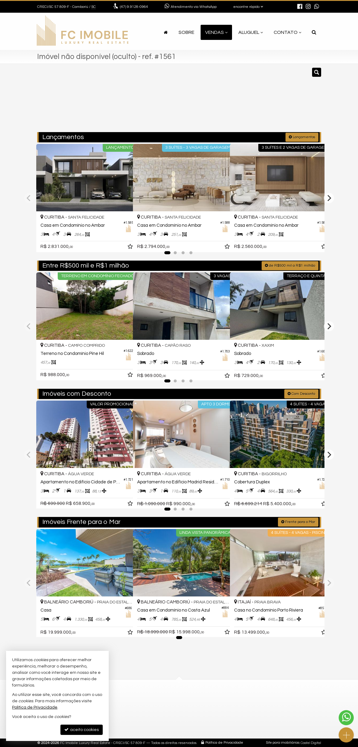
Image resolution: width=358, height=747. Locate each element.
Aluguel (250, 32)
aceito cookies (81, 729)
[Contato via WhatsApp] (346, 717)
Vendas (216, 32)
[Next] (329, 198)
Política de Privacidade (224, 742)
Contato (287, 32)
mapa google (129, 726)
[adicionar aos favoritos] (122, 241)
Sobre (186, 32)
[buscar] (261, 101)
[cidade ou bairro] (224, 101)
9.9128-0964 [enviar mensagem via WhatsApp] (134, 7)
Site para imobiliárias (282, 742)
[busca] (314, 32)
